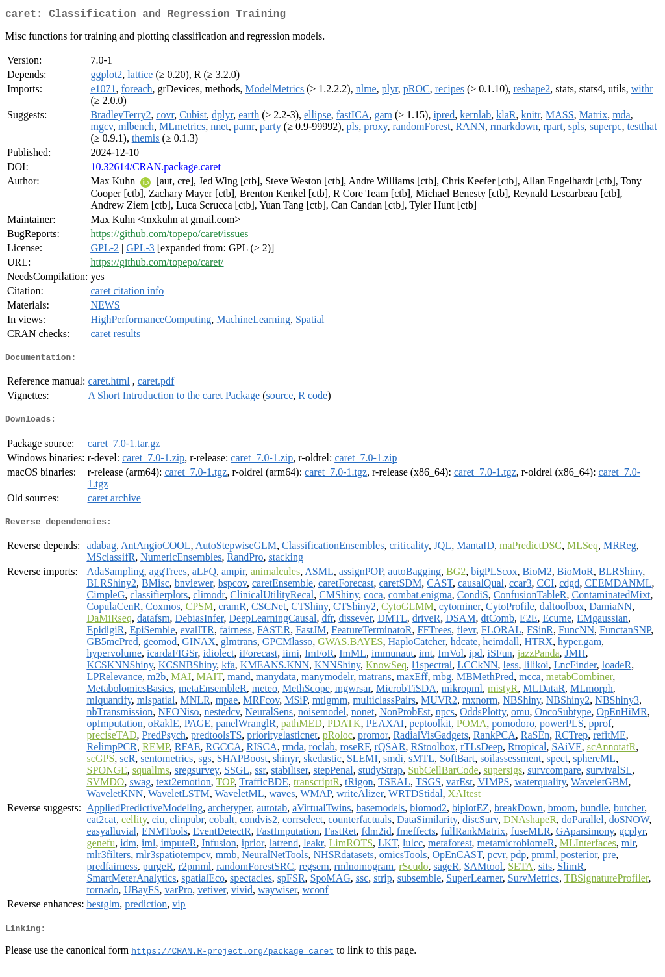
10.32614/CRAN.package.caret (155, 169)
